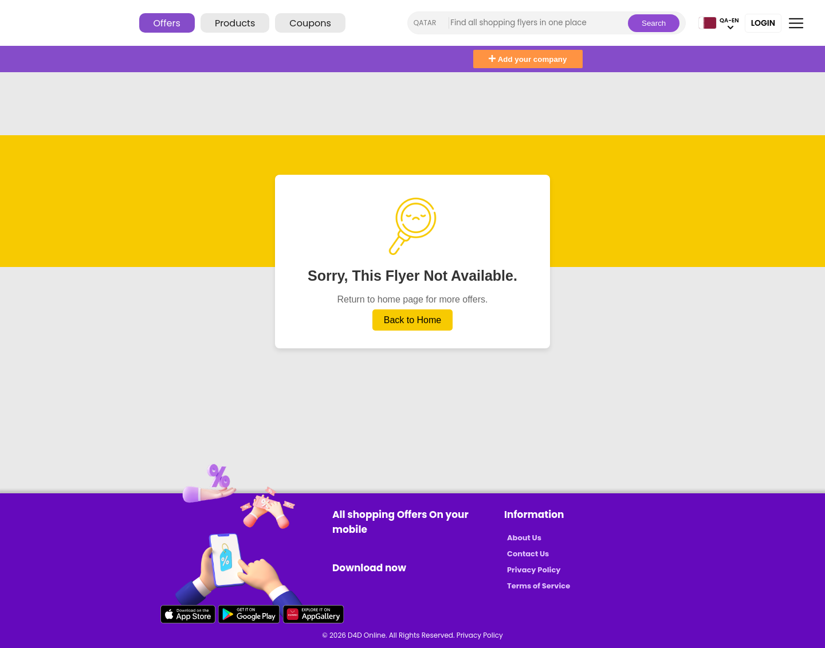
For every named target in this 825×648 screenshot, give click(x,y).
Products (235, 23)
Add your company (528, 59)
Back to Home (412, 320)
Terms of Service (538, 585)
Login (763, 23)
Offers (167, 23)
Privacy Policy (533, 569)
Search (654, 23)
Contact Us (528, 553)
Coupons (310, 23)
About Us (524, 537)
